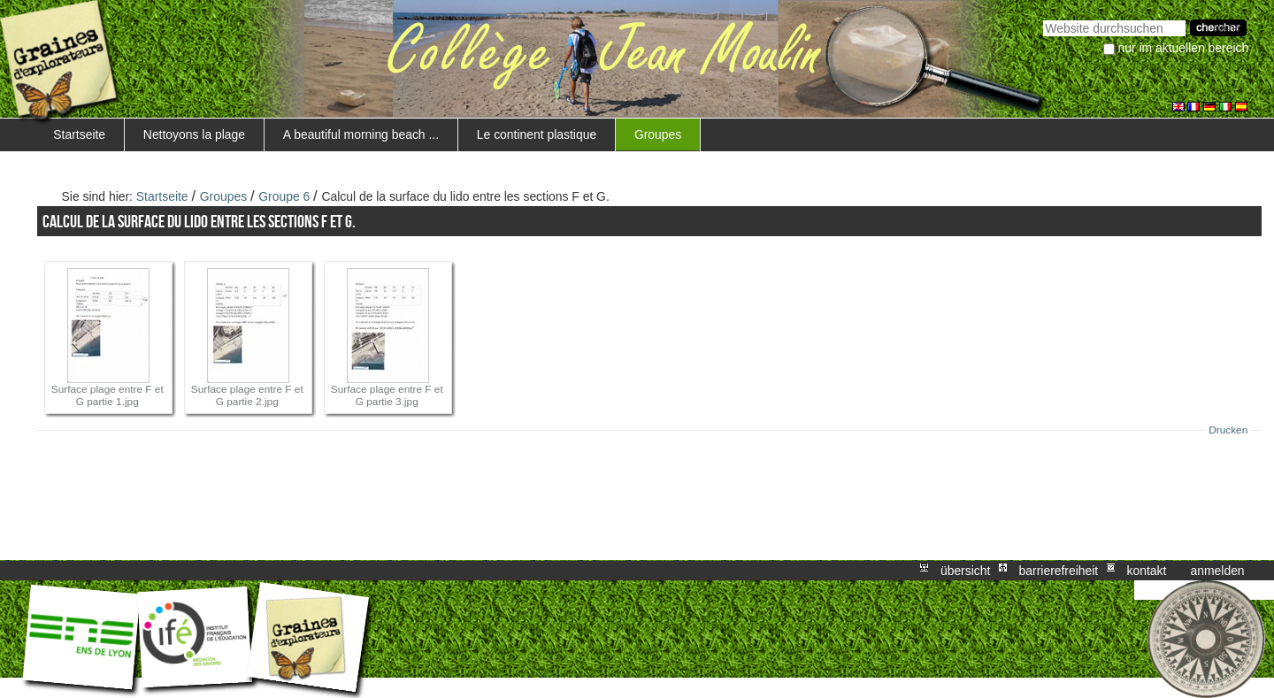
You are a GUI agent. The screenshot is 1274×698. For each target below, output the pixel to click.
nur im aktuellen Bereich (1183, 48)
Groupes (657, 134)
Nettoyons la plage (194, 134)
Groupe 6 (284, 196)
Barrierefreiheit (1059, 571)
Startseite (79, 134)
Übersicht (965, 571)
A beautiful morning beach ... (361, 134)
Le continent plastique (536, 134)
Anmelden (1218, 571)
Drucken (1228, 430)
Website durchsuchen (1042, 18)
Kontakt (1146, 571)
